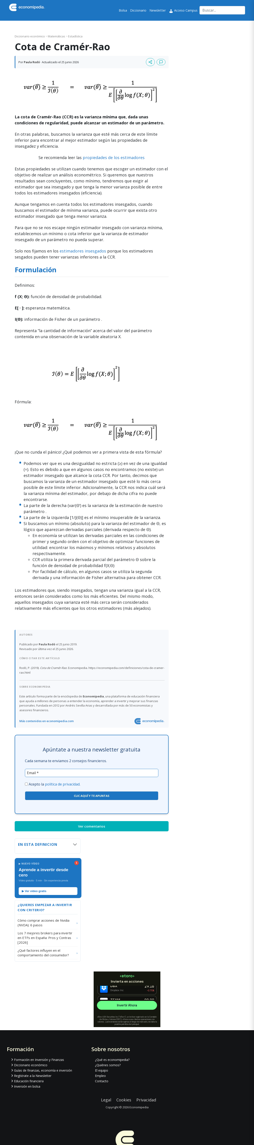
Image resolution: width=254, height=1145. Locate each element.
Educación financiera (29, 1081)
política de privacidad (62, 784)
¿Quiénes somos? (108, 1065)
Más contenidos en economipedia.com (46, 721)
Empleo (100, 1076)
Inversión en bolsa (27, 1086)
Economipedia (139, 1107)
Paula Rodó (32, 62)
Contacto (101, 1081)
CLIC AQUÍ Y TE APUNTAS (91, 796)
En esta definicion (37, 844)
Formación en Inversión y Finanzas (39, 1060)
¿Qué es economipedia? (112, 1060)
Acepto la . (54, 784)
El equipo (101, 1070)
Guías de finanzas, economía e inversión (43, 1070)
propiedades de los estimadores (114, 157)
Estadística (75, 36)
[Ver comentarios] (161, 62)
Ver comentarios (91, 826)
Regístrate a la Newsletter (32, 1076)
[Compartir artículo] (150, 62)
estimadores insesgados (83, 251)
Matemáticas (57, 36)
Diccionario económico (30, 36)
